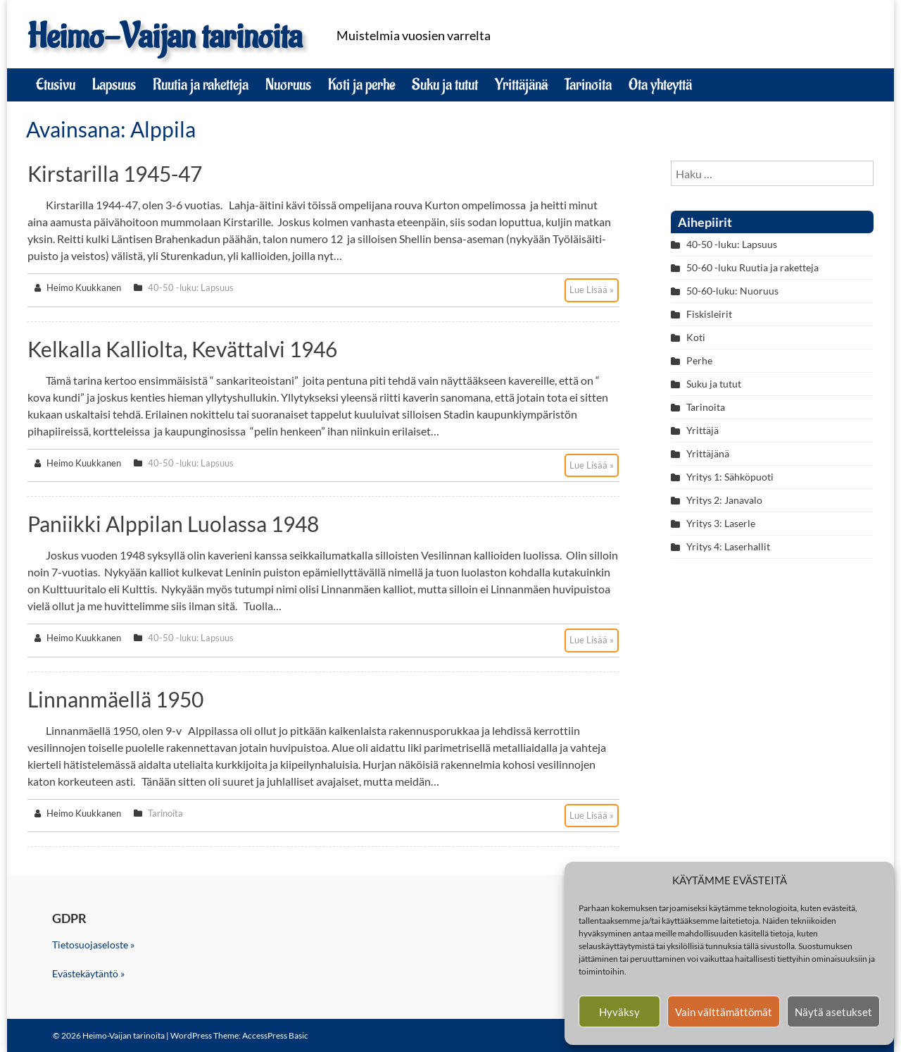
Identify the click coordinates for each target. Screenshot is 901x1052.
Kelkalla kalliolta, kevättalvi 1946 (182, 348)
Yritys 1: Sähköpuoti (730, 477)
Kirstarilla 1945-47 (114, 173)
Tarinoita (588, 84)
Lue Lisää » (591, 289)
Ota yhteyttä (660, 84)
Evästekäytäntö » (88, 973)
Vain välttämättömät (723, 1011)
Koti (695, 337)
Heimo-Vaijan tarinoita (164, 37)
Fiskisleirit (709, 314)
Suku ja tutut (445, 84)
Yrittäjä (702, 430)
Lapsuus (114, 84)
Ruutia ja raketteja (200, 84)
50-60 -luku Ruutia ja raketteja (752, 267)
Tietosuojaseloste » (93, 945)
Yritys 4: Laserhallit (728, 546)
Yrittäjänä (521, 84)
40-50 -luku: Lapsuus (191, 287)
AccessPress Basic (275, 1035)
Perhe (699, 360)
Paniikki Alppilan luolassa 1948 (173, 523)
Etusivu (55, 84)
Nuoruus (288, 84)
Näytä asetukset (833, 1011)
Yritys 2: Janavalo (724, 500)
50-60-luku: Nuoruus (732, 291)
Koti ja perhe (361, 84)
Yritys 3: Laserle (720, 523)
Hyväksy (619, 1011)
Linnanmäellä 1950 (115, 699)
